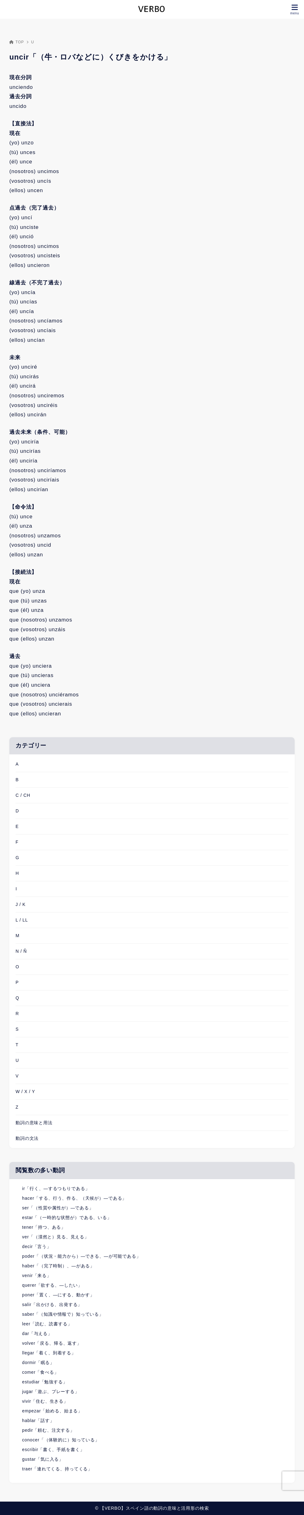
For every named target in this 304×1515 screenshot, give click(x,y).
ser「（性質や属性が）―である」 (58, 1207)
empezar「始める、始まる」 (52, 1410)
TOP (16, 42)
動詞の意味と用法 (34, 1122)
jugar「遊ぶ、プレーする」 (50, 1391)
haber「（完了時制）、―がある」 (58, 1265)
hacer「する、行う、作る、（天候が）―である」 (74, 1198)
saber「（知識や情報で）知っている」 (63, 1314)
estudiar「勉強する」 (45, 1381)
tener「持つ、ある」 (44, 1227)
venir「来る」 (36, 1275)
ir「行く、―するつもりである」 (56, 1188)
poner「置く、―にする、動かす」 (58, 1294)
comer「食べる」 (40, 1372)
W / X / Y (25, 1091)
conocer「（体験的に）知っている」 (61, 1439)
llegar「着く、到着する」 (49, 1352)
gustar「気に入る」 (42, 1459)
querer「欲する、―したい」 (52, 1285)
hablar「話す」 (38, 1420)
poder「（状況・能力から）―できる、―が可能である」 (81, 1256)
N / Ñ (21, 951)
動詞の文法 (27, 1138)
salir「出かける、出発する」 (52, 1304)
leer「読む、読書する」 (47, 1323)
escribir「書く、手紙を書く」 (53, 1449)
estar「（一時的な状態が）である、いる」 (67, 1217)
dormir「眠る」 (38, 1362)
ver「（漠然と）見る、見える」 (55, 1236)
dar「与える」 (37, 1333)
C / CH (23, 795)
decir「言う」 (36, 1246)
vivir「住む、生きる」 (45, 1401)
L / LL (22, 919)
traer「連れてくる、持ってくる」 (57, 1468)
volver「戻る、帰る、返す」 (52, 1343)
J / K (21, 904)
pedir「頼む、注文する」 (48, 1430)
